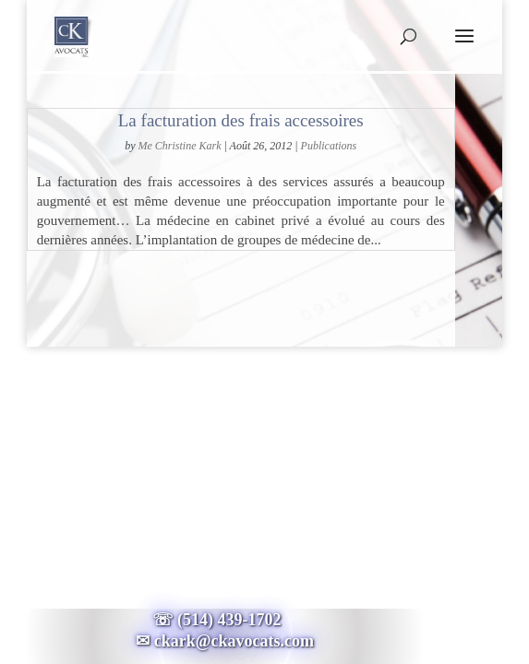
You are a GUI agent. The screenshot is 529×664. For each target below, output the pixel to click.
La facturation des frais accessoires (241, 120)
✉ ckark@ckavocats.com (225, 641)
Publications (329, 145)
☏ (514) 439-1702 (225, 620)
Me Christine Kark (180, 145)
